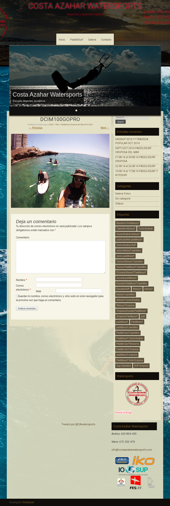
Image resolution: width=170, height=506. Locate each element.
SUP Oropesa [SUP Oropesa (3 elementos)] (141, 365)
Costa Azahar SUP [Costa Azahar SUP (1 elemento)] (126, 245)
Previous (35, 127)
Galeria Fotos (123, 193)
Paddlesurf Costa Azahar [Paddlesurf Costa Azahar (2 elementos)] (130, 338)
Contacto (106, 39)
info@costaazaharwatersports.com (132, 449)
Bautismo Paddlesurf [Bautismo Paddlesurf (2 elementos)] (128, 223)
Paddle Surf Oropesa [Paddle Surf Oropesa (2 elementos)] (127, 349)
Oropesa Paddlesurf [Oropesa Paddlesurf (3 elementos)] (127, 316)
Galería (92, 39)
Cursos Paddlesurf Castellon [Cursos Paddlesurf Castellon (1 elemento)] (131, 267)
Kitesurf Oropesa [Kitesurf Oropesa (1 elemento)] (125, 305)
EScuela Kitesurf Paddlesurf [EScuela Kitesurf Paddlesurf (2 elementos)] (131, 272)
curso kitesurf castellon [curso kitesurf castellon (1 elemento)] (129, 250)
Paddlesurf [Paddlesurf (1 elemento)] (137, 321)
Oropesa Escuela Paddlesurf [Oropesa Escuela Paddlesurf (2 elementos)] (131, 311)
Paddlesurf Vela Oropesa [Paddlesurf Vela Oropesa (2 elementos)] (130, 360)
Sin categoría (122, 198)
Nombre (21, 280)
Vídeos (119, 203)
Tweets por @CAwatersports (78, 424)
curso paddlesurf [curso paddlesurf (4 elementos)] (125, 256)
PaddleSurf (76, 39)
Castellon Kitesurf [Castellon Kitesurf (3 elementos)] (126, 228)
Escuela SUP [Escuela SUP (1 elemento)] (123, 289)
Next (105, 127)
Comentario (22, 237)
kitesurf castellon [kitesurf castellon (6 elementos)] (126, 294)
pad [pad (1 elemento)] (143, 316)
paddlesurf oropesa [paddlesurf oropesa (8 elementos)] (127, 354)
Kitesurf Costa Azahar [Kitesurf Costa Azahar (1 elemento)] (128, 300)
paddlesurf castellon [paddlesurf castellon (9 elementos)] (127, 327)
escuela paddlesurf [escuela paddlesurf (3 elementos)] (127, 278)
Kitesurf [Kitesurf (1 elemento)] (137, 289)
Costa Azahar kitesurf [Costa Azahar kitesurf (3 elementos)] (128, 234)
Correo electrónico (23, 287)
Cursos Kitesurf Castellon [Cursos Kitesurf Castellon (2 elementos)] (130, 261)
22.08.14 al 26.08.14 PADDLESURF (135, 166)
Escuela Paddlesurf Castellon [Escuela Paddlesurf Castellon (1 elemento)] (132, 283)
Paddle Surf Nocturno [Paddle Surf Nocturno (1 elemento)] (128, 343)
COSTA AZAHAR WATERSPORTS (85, 6)
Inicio (62, 39)
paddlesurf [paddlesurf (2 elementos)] (122, 321)
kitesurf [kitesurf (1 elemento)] (149, 289)
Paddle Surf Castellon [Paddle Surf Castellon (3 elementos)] (128, 332)
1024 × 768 (53, 125)
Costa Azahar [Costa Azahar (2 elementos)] (145, 228)
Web (38, 291)
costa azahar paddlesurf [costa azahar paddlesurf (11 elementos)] (129, 239)
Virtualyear (28, 502)
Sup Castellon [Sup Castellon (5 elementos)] (124, 365)
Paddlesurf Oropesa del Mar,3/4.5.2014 (77, 125)
